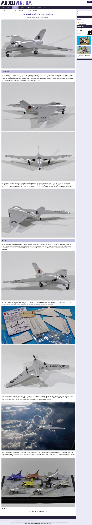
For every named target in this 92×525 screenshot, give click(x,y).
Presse (39, 7)
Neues (8, 7)
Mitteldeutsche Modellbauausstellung (83, 20)
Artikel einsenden (82, 13)
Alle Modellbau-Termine (81, 24)
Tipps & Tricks (31, 7)
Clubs (45, 7)
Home (3, 7)
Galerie (15, 7)
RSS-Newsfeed (82, 11)
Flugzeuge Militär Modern (20, 10)
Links (50, 523)
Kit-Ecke (22, 7)
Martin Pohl (87, 55)
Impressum (46, 523)
